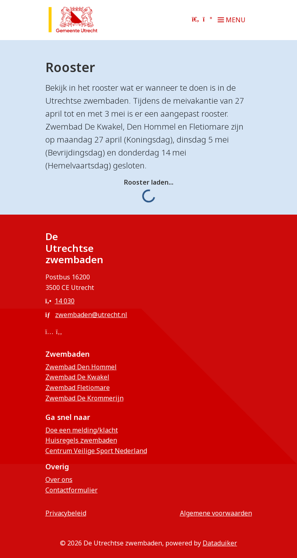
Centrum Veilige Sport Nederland (96, 450)
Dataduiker (220, 543)
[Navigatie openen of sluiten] (233, 20)
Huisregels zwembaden (81, 440)
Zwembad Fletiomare (77, 387)
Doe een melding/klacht (81, 430)
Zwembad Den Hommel (81, 366)
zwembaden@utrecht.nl (86, 314)
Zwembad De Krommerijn (84, 398)
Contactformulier (71, 490)
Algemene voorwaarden (216, 513)
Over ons (59, 479)
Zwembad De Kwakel (77, 377)
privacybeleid (65, 513)
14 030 (60, 300)
